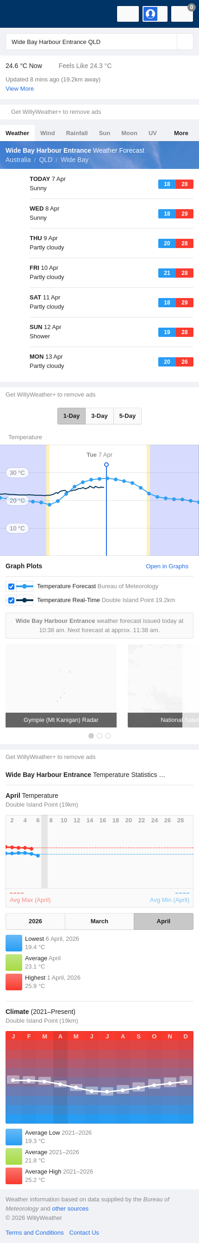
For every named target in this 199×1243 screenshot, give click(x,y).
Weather (17, 133)
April (164, 921)
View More (20, 88)
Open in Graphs (167, 566)
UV (153, 133)
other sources (70, 1208)
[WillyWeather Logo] (21, 14)
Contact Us (84, 1232)
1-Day (71, 415)
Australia (18, 159)
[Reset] (169, 41)
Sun (105, 133)
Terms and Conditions (35, 1232)
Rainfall (77, 133)
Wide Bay (74, 159)
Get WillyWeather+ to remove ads (56, 111)
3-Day (99, 415)
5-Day (127, 415)
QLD (45, 159)
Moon (129, 133)
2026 (35, 921)
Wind (47, 133)
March (99, 921)
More (181, 133)
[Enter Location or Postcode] (99, 41)
